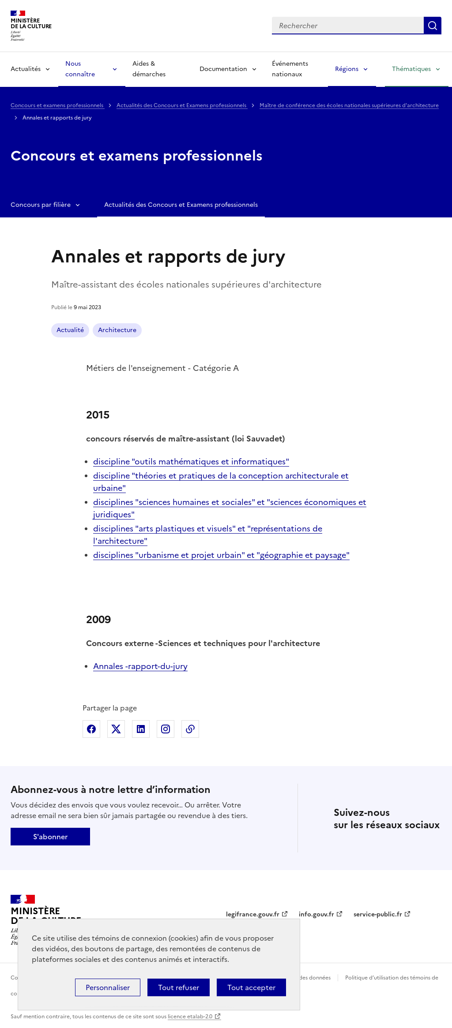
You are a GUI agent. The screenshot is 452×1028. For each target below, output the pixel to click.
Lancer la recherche (432, 25)
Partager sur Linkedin (141, 729)
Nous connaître (80, 69)
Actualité (70, 330)
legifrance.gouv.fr (252, 914)
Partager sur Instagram (165, 729)
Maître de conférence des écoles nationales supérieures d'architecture (349, 105)
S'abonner (50, 836)
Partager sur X (116, 729)
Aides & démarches (149, 69)
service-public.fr (378, 914)
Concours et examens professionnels (58, 105)
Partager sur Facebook (91, 729)
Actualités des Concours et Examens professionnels (182, 105)
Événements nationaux (290, 69)
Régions (346, 69)
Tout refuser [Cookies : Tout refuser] (178, 987)
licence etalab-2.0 (190, 1017)
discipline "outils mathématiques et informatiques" (191, 461)
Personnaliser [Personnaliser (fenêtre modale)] (108, 987)
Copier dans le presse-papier (190, 729)
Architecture (117, 330)
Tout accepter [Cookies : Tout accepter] (251, 987)
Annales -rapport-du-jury (140, 666)
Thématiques (411, 69)
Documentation (223, 69)
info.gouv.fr (316, 914)
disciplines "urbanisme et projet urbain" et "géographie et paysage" (221, 555)
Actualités (26, 69)
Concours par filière (41, 204)
